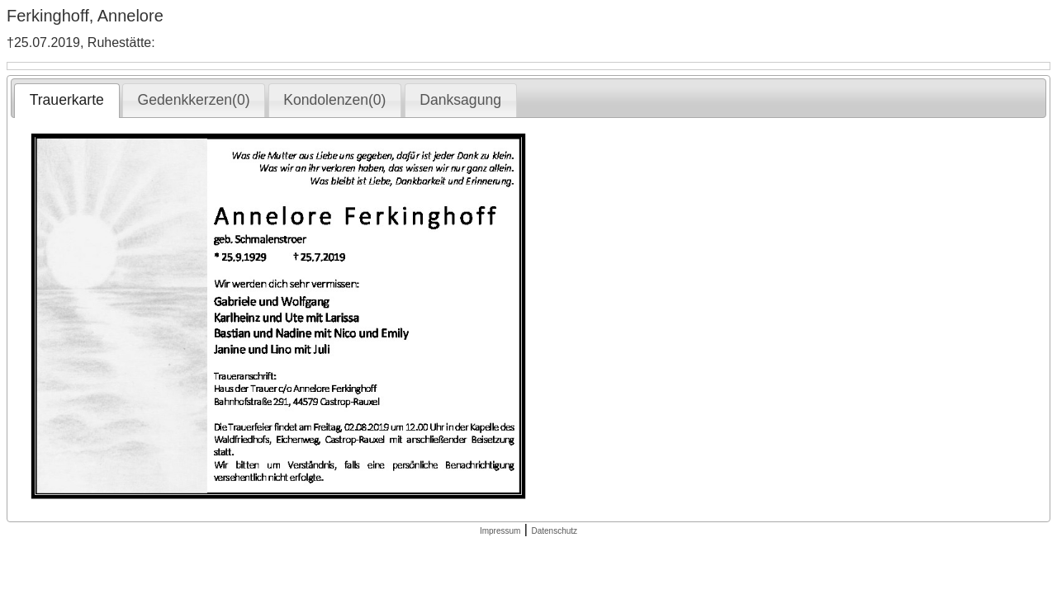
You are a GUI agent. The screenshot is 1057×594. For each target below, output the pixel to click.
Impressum (500, 530)
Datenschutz (554, 530)
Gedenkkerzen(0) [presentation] (194, 100)
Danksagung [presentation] (460, 100)
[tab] (66, 100)
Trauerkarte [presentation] (67, 100)
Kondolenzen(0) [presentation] (334, 100)
